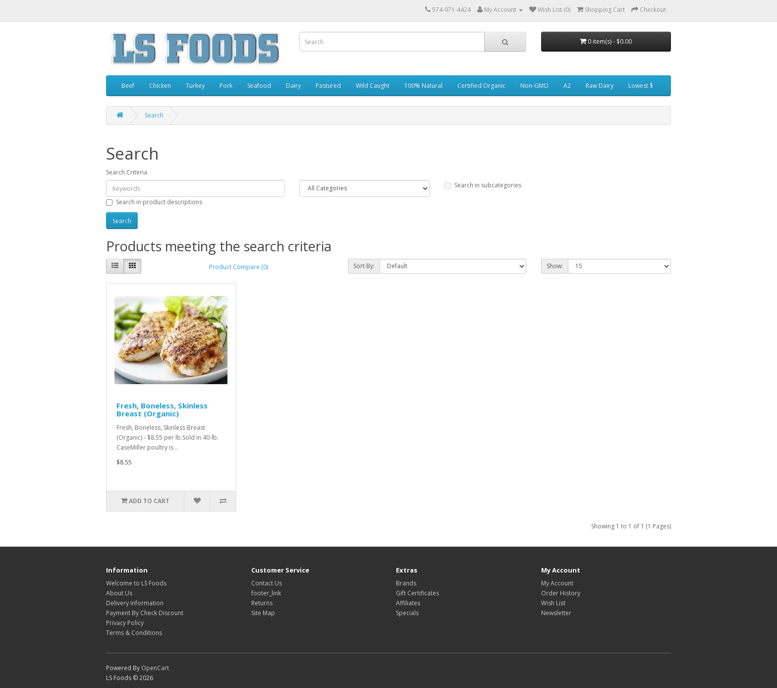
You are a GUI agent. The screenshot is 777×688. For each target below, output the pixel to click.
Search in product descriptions (154, 202)
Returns (262, 603)
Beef (127, 85)
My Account (557, 583)
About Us (119, 593)
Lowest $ (640, 85)
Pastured (328, 85)
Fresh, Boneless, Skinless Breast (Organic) (162, 410)
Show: (555, 266)
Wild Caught (372, 85)
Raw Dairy (599, 85)
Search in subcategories (482, 185)
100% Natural (423, 85)
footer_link (266, 593)
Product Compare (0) (238, 267)
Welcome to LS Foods (136, 583)
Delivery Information (135, 603)
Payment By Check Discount (144, 613)
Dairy (293, 85)
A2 (567, 85)
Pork (226, 85)
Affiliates (408, 603)
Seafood (259, 85)
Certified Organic (481, 85)
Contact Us (266, 583)
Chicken (160, 85)
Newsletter (556, 613)
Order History (560, 593)
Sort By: (364, 266)
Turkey (195, 85)
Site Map (263, 613)
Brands (406, 583)
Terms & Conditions (134, 633)
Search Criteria (126, 172)
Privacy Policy (125, 623)
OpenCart (155, 668)
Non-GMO (534, 85)
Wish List (553, 603)
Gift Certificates (417, 593)
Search (154, 115)
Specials (407, 613)
